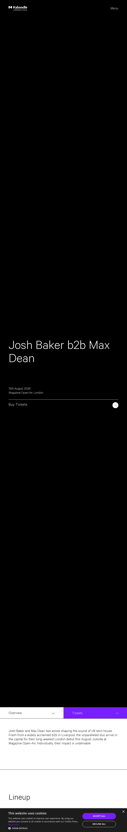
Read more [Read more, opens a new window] (13, 824)
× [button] (123, 812)
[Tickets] (95, 712)
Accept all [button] (99, 816)
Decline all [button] (99, 824)
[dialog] (63, 820)
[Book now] (115, 405)
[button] (43, 828)
